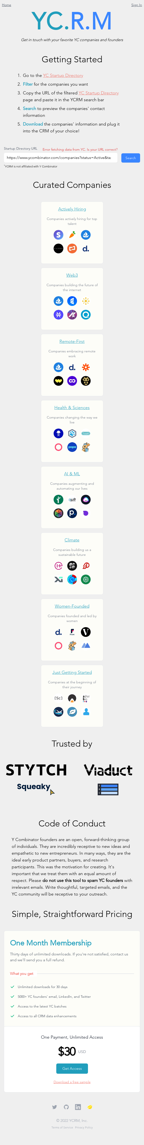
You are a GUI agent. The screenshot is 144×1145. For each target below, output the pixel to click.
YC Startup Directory (63, 75)
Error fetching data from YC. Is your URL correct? (80, 149)
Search (130, 158)
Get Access (72, 1068)
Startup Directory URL (20, 148)
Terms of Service (62, 1127)
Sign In (136, 5)
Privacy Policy (84, 1127)
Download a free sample (72, 1082)
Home (6, 5)
